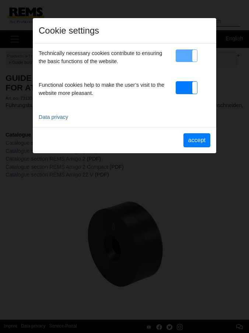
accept (197, 140)
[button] (186, 55)
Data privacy (53, 117)
